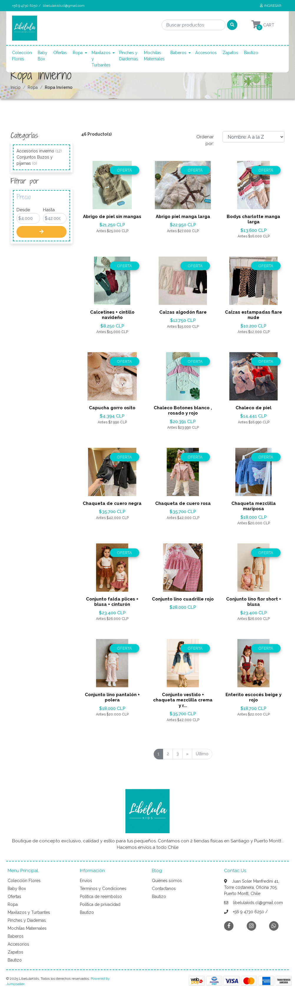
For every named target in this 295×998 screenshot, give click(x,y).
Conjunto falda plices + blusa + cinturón (112, 601)
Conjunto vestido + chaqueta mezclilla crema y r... (183, 700)
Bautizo (251, 52)
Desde (23, 209)
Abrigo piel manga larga (183, 216)
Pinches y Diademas (128, 55)
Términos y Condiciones (103, 888)
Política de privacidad (100, 904)
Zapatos (230, 52)
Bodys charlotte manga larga (253, 219)
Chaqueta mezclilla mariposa (253, 506)
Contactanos (164, 888)
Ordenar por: (205, 140)
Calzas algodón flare (183, 312)
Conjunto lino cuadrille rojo (183, 599)
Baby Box (42, 55)
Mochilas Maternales (154, 55)
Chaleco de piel (253, 407)
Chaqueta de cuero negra (112, 503)
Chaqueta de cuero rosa (183, 503)
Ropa (78, 52)
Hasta (49, 209)
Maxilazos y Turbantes (101, 58)
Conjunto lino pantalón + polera (112, 697)
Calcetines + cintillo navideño (112, 315)
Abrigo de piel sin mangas (112, 216)
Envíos (86, 880)
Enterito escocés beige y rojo (253, 697)
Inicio (16, 87)
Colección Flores (22, 55)
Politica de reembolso (101, 896)
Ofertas (60, 52)
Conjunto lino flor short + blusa (253, 601)
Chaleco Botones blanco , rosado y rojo (183, 410)
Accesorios (206, 52)
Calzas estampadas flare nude (253, 315)
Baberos (178, 52)
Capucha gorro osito (112, 407)
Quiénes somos (167, 880)
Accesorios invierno (39, 151)
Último (202, 753)
